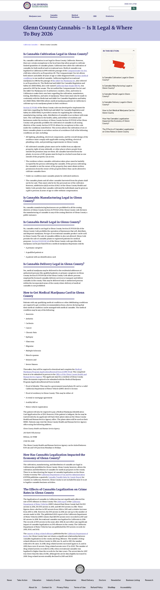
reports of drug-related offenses (40, 534)
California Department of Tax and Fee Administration (63, 475)
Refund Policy (97, 587)
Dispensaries (70, 580)
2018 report (62, 502)
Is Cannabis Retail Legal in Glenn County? (116, 95)
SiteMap (111, 587)
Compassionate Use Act (77, 71)
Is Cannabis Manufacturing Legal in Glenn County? (117, 87)
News (9, 580)
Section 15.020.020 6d (40, 241)
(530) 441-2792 (130, 4)
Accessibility (125, 587)
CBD (95, 16)
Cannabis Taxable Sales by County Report (65, 477)
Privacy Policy (63, 587)
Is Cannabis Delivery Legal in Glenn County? (117, 103)
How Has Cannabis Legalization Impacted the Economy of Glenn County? (116, 121)
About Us (33, 587)
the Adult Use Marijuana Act (64, 81)
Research (149, 580)
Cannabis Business (53, 16)
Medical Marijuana (75, 16)
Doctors (102, 580)
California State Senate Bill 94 (68, 86)
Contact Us (47, 587)
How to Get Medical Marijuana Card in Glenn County (118, 111)
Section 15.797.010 (30, 108)
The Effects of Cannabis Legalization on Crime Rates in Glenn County (118, 130)
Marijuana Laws (35, 16)
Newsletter (116, 580)
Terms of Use (80, 587)
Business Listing (133, 580)
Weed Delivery (87, 580)
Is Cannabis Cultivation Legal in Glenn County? (118, 78)
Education (36, 580)
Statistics (110, 16)
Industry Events (53, 580)
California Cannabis (30, 45)
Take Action (22, 580)
